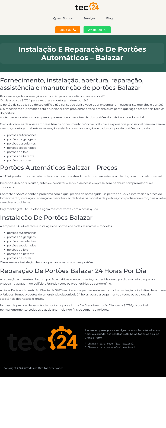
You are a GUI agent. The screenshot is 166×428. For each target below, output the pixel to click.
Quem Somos (31, 18)
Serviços (89, 18)
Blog (141, 18)
